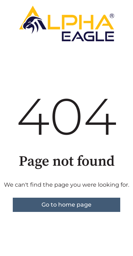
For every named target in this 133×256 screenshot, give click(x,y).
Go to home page (66, 204)
